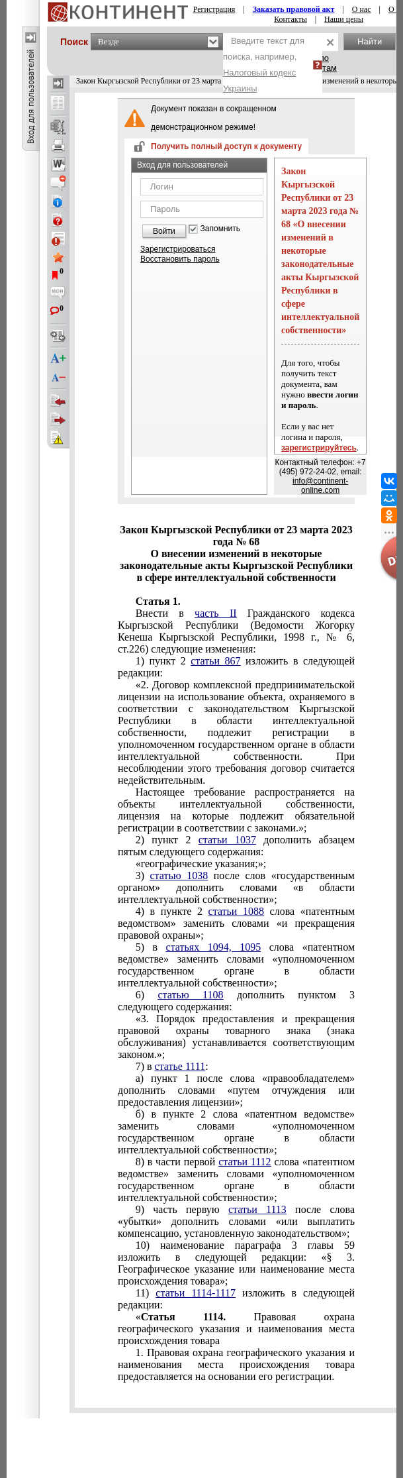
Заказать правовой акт (294, 9)
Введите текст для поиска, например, (263, 64)
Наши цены (343, 19)
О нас (361, 9)
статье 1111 (180, 1066)
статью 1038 (179, 875)
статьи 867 (215, 660)
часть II (215, 613)
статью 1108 (190, 994)
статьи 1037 (227, 839)
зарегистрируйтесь (319, 447)
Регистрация (214, 9)
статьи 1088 (236, 911)
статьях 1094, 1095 (213, 947)
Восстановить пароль (180, 259)
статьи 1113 (257, 1209)
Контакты (290, 19)
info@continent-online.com (320, 485)
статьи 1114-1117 (196, 1292)
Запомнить (220, 229)
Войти (164, 231)
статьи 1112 (244, 1161)
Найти (369, 41)
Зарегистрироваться (177, 249)
